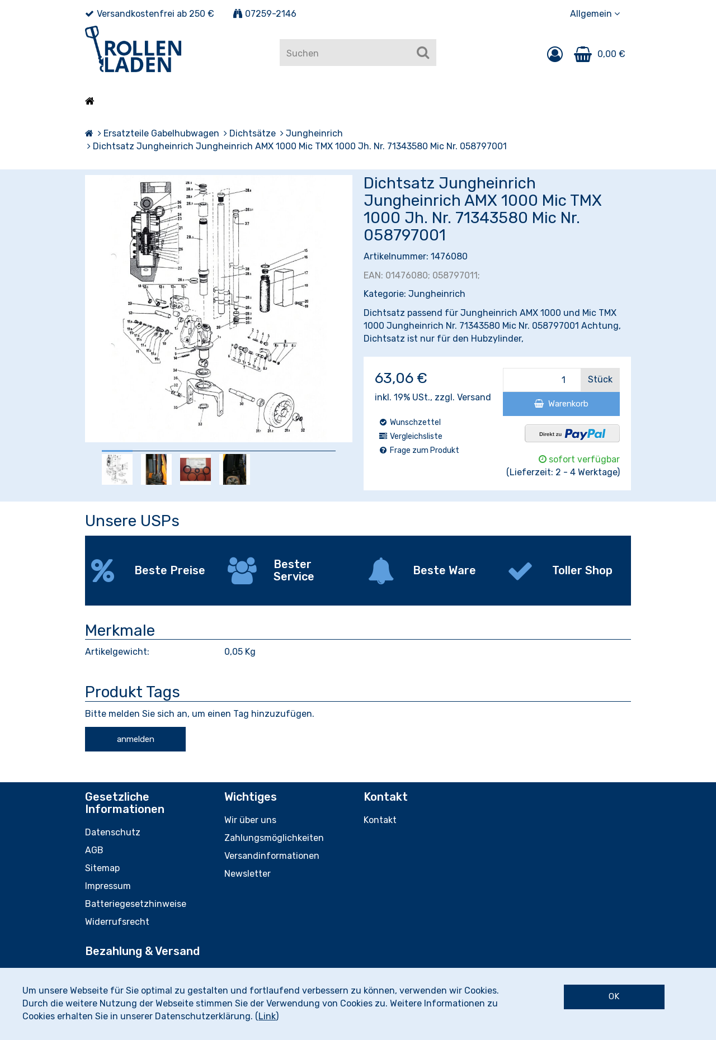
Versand (474, 397)
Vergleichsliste (410, 436)
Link (267, 1016)
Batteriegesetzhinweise (135, 904)
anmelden (135, 739)
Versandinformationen (271, 855)
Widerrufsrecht (117, 921)
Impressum (108, 886)
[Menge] (542, 380)
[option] (117, 469)
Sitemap (102, 868)
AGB (94, 850)
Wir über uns (250, 820)
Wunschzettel (409, 422)
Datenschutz (112, 832)
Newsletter (247, 873)
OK (614, 996)
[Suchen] (422, 52)
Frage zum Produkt (418, 450)
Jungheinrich (436, 294)
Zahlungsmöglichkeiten (274, 838)
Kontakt (380, 820)
